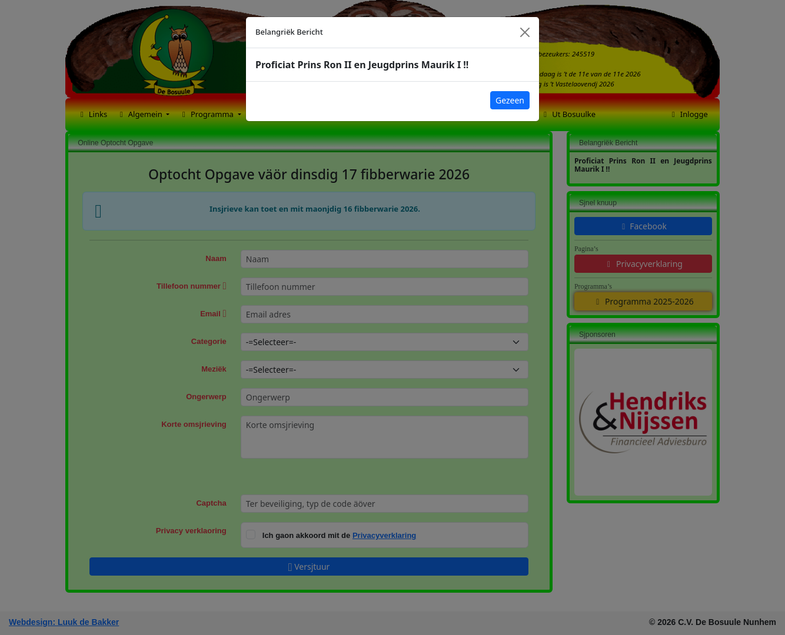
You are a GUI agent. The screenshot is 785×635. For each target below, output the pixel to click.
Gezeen (509, 100)
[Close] (524, 32)
